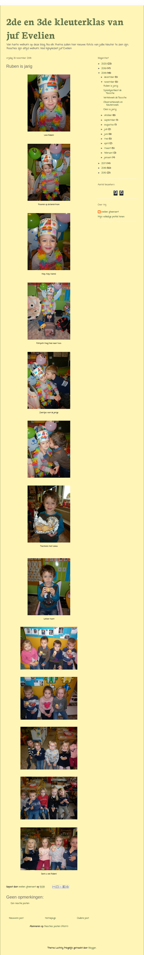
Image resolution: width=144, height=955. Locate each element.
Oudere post (83, 918)
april (106, 143)
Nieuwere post (16, 918)
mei (106, 139)
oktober (108, 115)
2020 (104, 64)
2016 (104, 168)
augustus (109, 125)
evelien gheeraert (110, 212)
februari (108, 153)
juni (106, 134)
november (109, 82)
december (109, 77)
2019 (104, 68)
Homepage (50, 918)
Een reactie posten (20, 903)
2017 (103, 163)
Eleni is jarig (109, 109)
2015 (104, 173)
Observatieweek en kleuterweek (113, 103)
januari (108, 157)
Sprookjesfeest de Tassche (112, 92)
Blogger (92, 948)
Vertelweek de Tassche (114, 97)
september (110, 120)
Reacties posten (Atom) (56, 926)
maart (108, 148)
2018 (104, 73)
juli (106, 129)
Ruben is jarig (110, 86)
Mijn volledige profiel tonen (111, 216)
